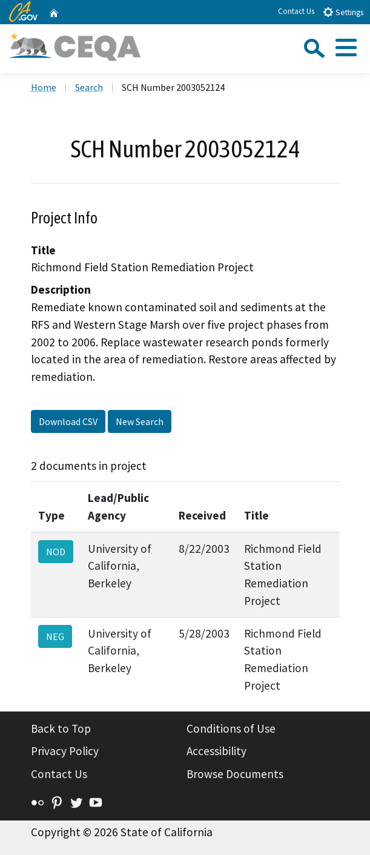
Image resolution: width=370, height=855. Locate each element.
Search (89, 87)
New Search (140, 421)
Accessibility (216, 751)
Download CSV (68, 421)
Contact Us (296, 11)
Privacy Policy (65, 751)
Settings (343, 12)
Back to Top (61, 728)
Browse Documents (235, 774)
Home (43, 87)
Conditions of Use (231, 728)
